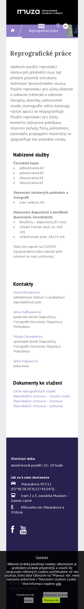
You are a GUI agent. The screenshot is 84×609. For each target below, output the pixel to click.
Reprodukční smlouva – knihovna (38, 406)
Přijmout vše (51, 600)
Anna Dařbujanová (27, 312)
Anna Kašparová (25, 361)
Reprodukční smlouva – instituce (37, 401)
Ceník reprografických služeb (34, 391)
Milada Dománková (28, 336)
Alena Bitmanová (26, 292)
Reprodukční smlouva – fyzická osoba (41, 396)
